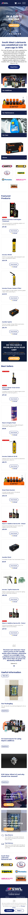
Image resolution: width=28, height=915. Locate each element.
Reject (19, 910)
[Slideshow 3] (13, 33)
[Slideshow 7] (20, 33)
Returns (7, 897)
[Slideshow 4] (14, 33)
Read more (14, 25)
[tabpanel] (14, 270)
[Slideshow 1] (9, 33)
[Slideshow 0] (7, 33)
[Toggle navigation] (24, 3)
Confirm (9, 910)
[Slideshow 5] (16, 33)
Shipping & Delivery (20, 897)
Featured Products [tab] (5, 197)
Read (8, 804)
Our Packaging (7, 703)
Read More (13, 67)
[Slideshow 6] (18, 33)
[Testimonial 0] (14, 665)
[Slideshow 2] (11, 33)
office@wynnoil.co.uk (14, 893)
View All (5, 676)
